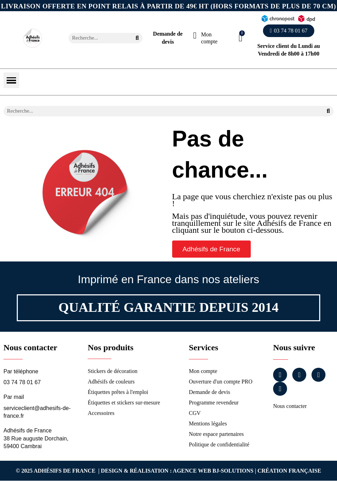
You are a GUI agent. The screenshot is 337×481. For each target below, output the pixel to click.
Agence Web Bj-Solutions (213, 471)
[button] (289, 30)
